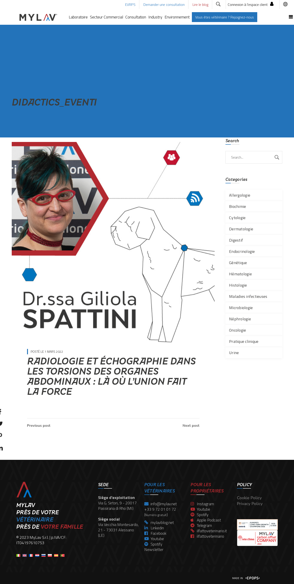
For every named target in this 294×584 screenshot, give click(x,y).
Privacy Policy (250, 503)
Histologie (238, 285)
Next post (191, 425)
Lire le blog (200, 4)
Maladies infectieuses (248, 296)
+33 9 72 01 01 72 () (160, 512)
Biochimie (237, 206)
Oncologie (237, 330)
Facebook (155, 533)
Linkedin (154, 528)
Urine (234, 353)
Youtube (154, 539)
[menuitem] (18, 554)
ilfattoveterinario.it (209, 531)
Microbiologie (241, 308)
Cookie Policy (249, 498)
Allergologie (239, 195)
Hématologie (240, 274)
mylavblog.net (159, 522)
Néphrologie (240, 319)
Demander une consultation (164, 4)
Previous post (39, 425)
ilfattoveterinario (207, 536)
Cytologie (237, 218)
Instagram (202, 504)
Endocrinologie (242, 251)
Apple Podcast (206, 520)
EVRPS (130, 4)
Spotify (153, 544)
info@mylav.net (160, 504)
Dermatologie (241, 229)
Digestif (236, 240)
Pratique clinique (243, 341)
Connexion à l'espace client (248, 4)
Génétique (238, 263)
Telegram (201, 525)
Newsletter (153, 549)
